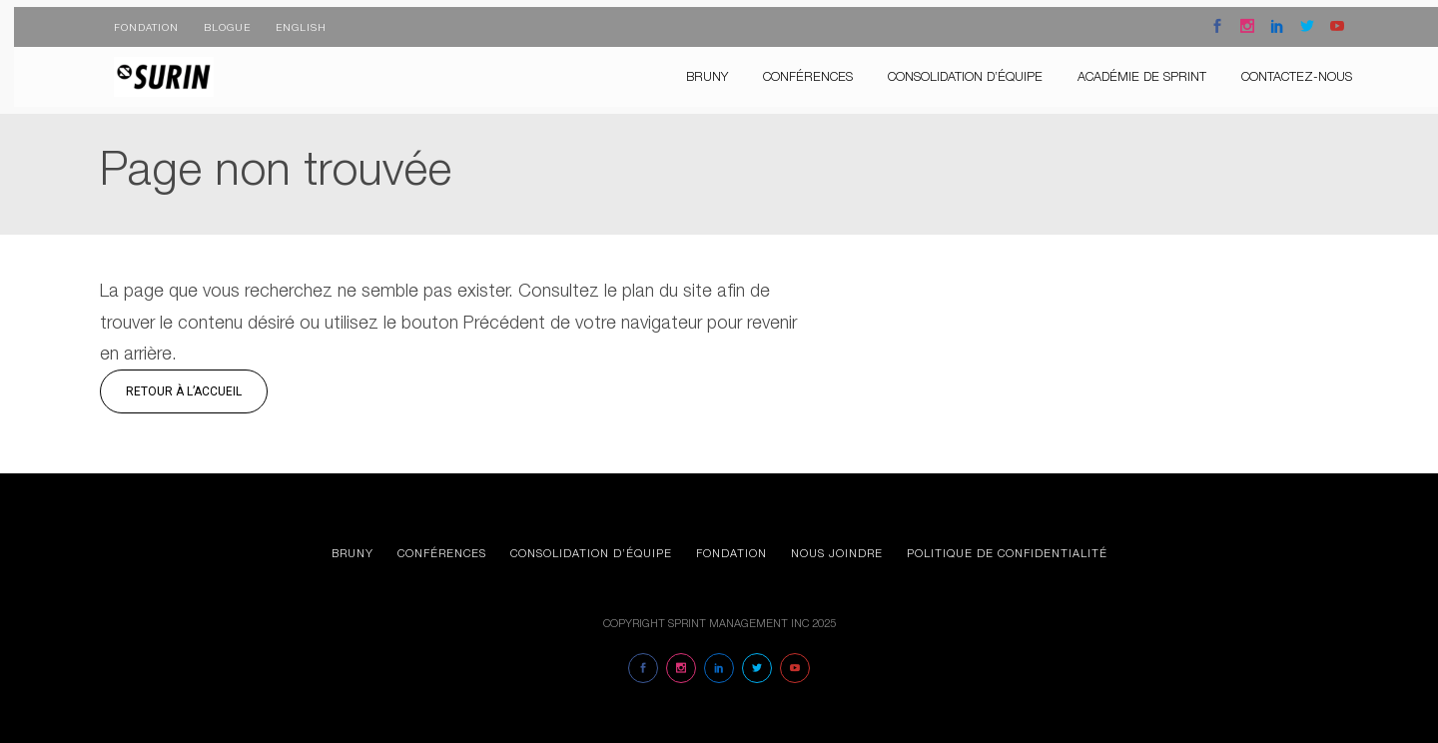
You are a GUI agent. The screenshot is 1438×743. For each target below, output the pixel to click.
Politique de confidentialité (1007, 552)
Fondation (132, 20)
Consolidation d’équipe (591, 552)
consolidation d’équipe (951, 69)
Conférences (794, 69)
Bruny (693, 69)
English (287, 20)
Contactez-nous (1282, 69)
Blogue (213, 20)
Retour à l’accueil (184, 391)
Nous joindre (837, 552)
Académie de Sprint (1128, 69)
